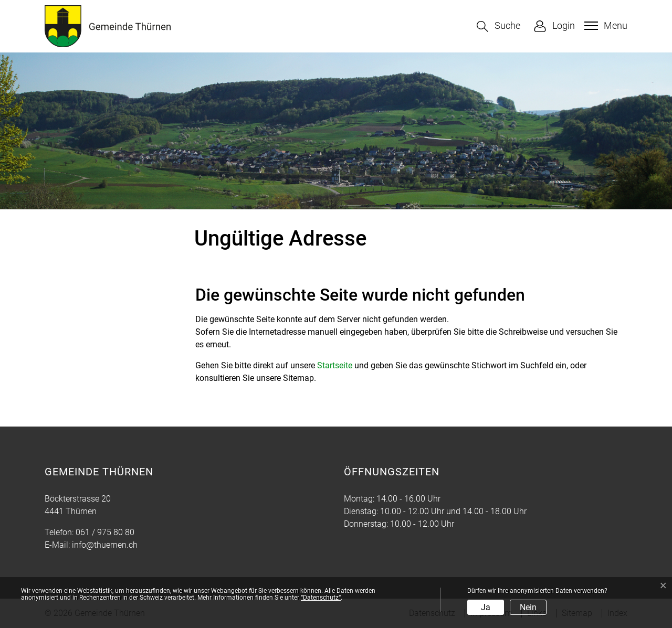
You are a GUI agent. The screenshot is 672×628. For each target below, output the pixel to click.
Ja (485, 607)
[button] (498, 26)
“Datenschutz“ (321, 597)
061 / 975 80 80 (105, 532)
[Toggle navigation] (604, 25)
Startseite (334, 365)
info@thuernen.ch (105, 545)
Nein (528, 607)
